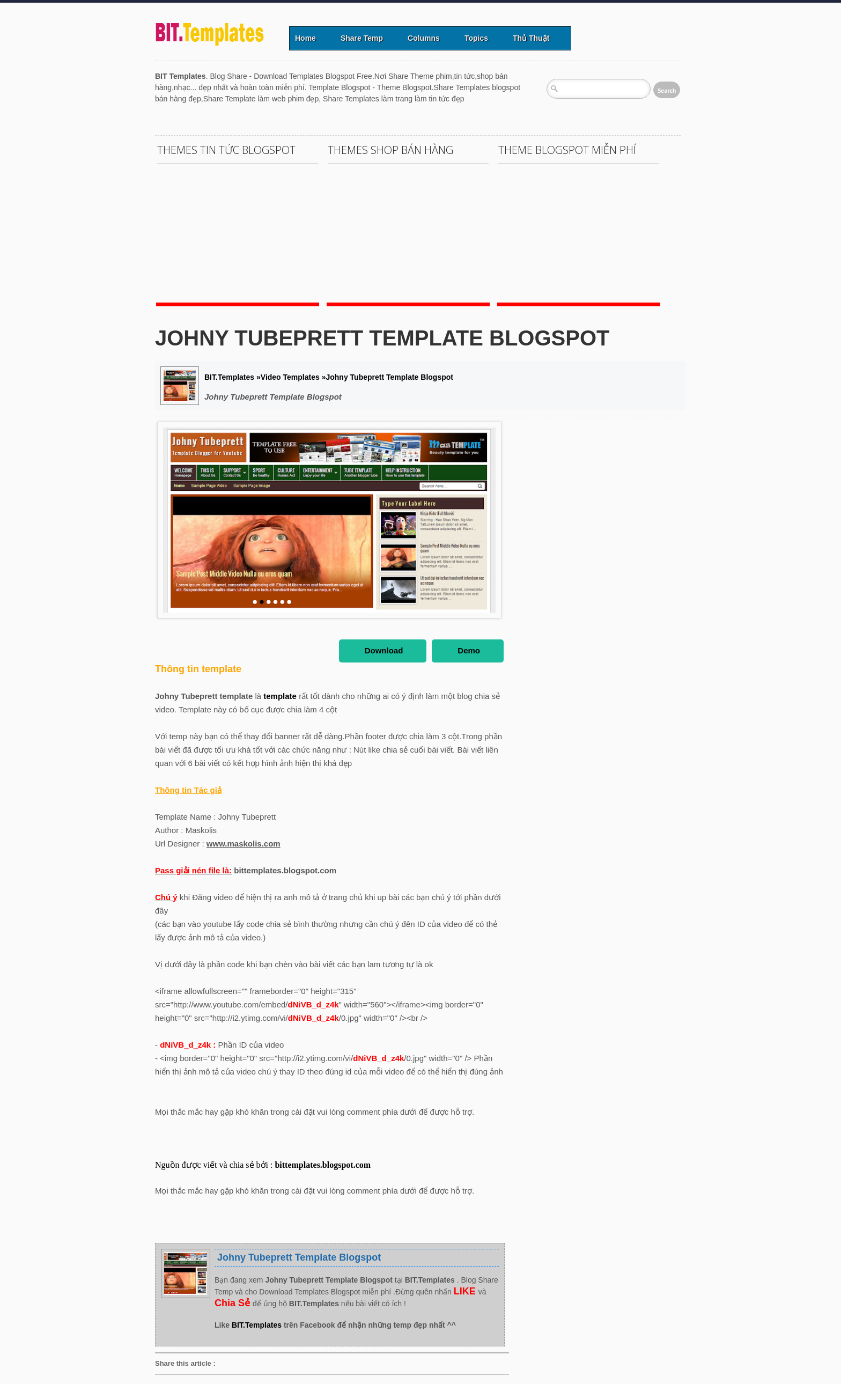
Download (384, 650)
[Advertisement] (350, 109)
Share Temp (362, 38)
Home (305, 38)
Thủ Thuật (531, 38)
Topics (476, 38)
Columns (424, 38)
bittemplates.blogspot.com (323, 1164)
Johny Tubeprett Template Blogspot (382, 338)
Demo (469, 650)
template (281, 696)
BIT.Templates (258, 1325)
